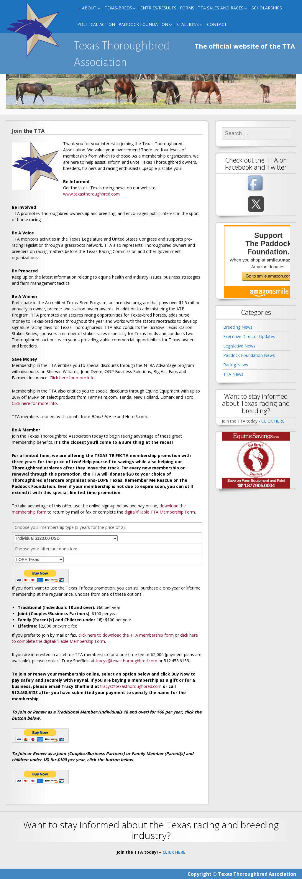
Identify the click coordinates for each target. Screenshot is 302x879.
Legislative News (239, 346)
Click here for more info (72, 377)
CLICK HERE (272, 421)
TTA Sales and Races (220, 8)
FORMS (187, 8)
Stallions (187, 24)
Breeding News (237, 327)
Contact (217, 24)
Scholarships (267, 8)
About (89, 8)
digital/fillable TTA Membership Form (159, 512)
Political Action (96, 24)
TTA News (233, 374)
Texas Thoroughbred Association (122, 53)
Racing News (235, 365)
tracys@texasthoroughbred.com (126, 660)
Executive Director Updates (249, 336)
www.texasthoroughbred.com (91, 194)
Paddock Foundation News (249, 355)
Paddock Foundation (143, 24)
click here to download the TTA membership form (126, 635)
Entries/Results (158, 8)
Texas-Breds (118, 8)
